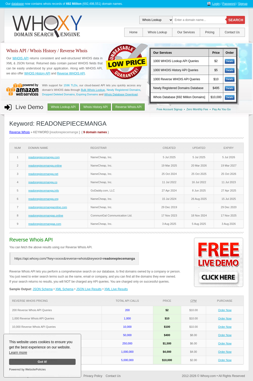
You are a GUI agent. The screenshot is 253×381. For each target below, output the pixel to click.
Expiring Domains (87, 94)
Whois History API (95, 107)
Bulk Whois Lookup (93, 89)
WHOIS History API (37, 73)
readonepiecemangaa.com (44, 223)
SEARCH (235, 20)
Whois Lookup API (63, 107)
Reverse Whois (19, 132)
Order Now (225, 310)
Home (134, 32)
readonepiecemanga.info (43, 190)
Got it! (42, 362)
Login (216, 4)
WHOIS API (20, 58)
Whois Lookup (157, 32)
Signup (242, 4)
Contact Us (232, 32)
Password (229, 4)
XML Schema (64, 289)
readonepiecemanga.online (45, 165)
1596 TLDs (70, 85)
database (17, 4)
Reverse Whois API (128, 107)
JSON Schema (43, 289)
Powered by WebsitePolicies (27, 369)
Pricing (209, 32)
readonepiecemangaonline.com (47, 207)
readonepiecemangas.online (45, 215)
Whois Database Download (121, 94)
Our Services (186, 32)
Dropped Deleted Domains (58, 94)
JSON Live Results (89, 289)
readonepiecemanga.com (43, 157)
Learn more (18, 352)
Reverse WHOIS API (71, 73)
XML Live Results (116, 289)
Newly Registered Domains (123, 89)
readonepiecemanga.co (42, 182)
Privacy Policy (92, 376)
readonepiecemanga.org (43, 198)
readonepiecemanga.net (43, 173)
